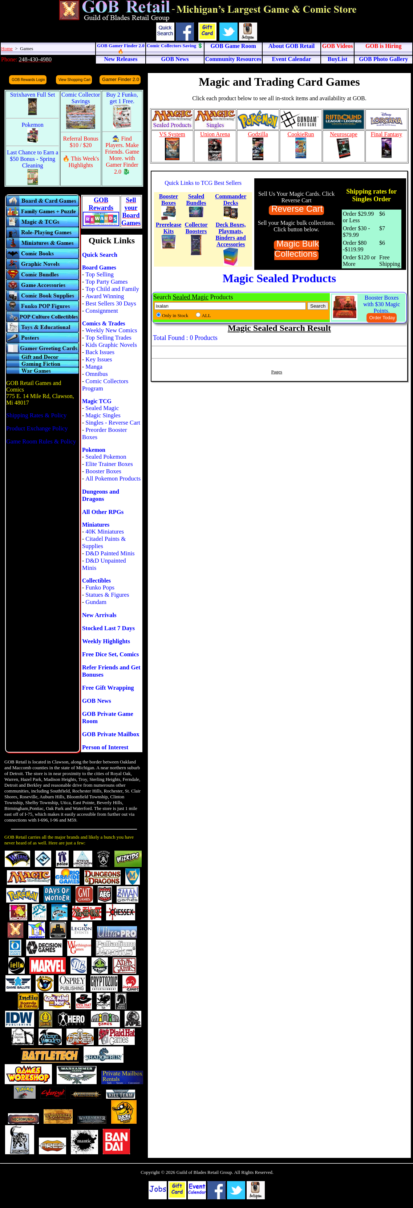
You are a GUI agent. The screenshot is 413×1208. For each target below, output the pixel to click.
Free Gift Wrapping (108, 687)
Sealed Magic (102, 408)
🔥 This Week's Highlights (80, 161)
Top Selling (99, 274)
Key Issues (98, 359)
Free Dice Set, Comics (110, 654)
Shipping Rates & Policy (36, 415)
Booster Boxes (103, 471)
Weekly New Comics (111, 330)
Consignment (101, 310)
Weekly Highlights (106, 641)
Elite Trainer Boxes (109, 464)
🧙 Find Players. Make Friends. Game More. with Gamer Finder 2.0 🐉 (122, 155)
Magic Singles (102, 415)
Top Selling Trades (108, 337)
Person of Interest (105, 747)
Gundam (95, 602)
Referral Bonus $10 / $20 (80, 141)
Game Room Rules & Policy (41, 441)
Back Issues (99, 352)
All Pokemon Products (113, 478)
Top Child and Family (112, 288)
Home (7, 48)
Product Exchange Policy (37, 428)
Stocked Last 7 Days (108, 628)
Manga (93, 366)
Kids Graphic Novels (111, 344)
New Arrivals (99, 615)
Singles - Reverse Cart (112, 422)
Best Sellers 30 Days (110, 303)
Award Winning (104, 296)
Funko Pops (99, 587)
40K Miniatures (104, 531)
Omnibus (96, 373)
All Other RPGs (103, 511)
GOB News (96, 700)
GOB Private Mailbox (110, 734)
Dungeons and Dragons (100, 495)
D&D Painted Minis (109, 553)
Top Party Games (106, 281)
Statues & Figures (107, 594)
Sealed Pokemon (105, 456)
